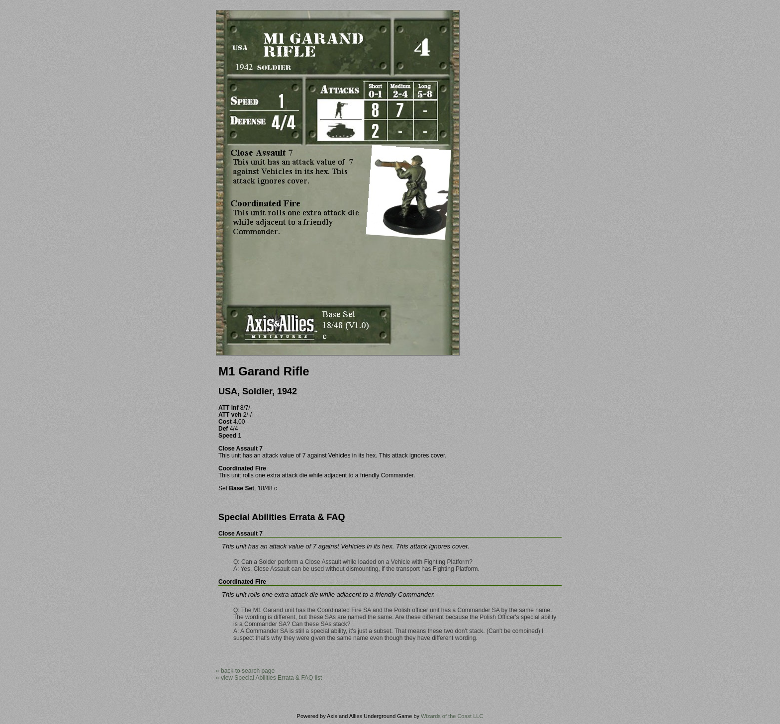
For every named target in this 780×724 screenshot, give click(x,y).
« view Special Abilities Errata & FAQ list (269, 677)
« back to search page (245, 670)
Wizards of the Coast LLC (452, 716)
